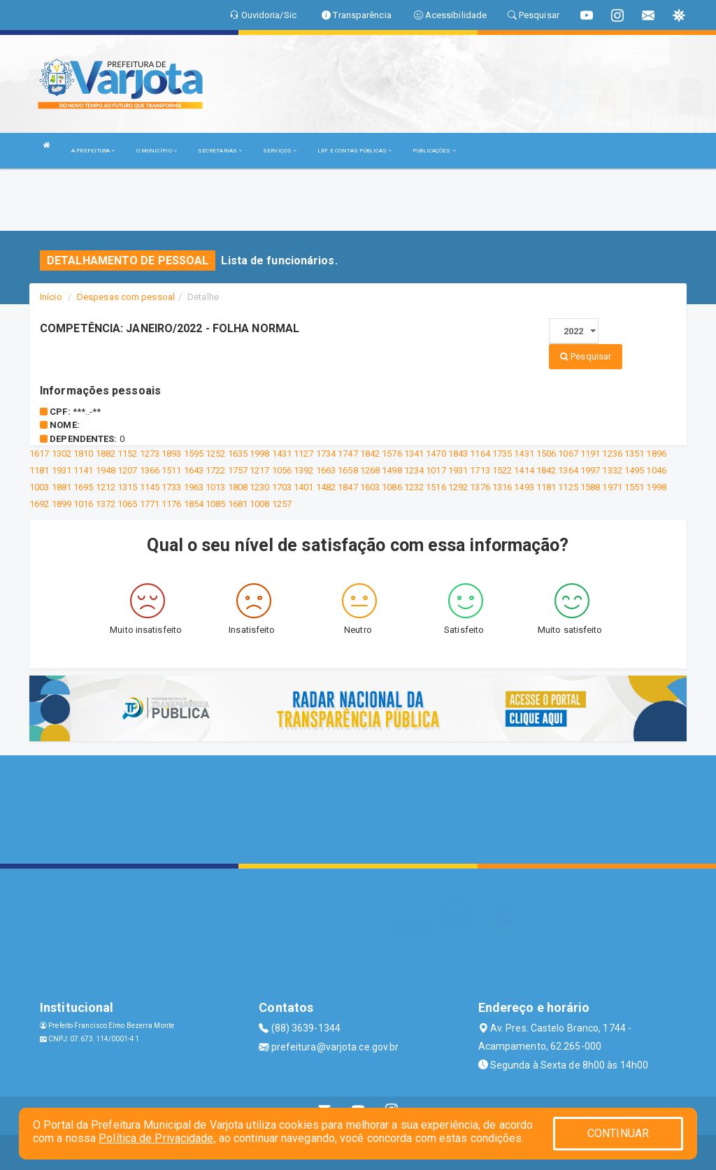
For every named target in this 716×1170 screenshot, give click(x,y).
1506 (546, 453)
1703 (282, 487)
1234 (414, 470)
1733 (171, 487)
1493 (524, 487)
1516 (435, 487)
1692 (39, 504)
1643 (193, 470)
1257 (282, 504)
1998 (259, 453)
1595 (193, 453)
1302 (61, 453)
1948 (105, 470)
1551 (634, 487)
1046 (656, 470)
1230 (259, 487)
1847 (347, 487)
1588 (590, 487)
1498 (391, 470)
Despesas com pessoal (126, 297)
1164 (479, 453)
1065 (127, 504)
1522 (502, 470)
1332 (612, 470)
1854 (193, 504)
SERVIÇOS (279, 151)
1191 (590, 453)
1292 (458, 487)
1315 (127, 487)
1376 (479, 487)
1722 (215, 470)
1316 (502, 487)
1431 (282, 453)
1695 (83, 487)
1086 (391, 487)
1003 (39, 487)
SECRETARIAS (220, 151)
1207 (127, 470)
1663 (326, 470)
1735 (502, 453)
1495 (634, 470)
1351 (634, 453)
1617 (39, 453)
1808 (238, 487)
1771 (149, 504)
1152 (127, 453)
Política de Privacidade (156, 1138)
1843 (458, 453)
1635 (238, 453)
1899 (61, 504)
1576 (391, 453)
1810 (83, 453)
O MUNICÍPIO (156, 151)
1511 (171, 470)
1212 (105, 487)
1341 (414, 453)
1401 (303, 487)
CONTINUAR (618, 1133)
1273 (149, 453)
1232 (414, 487)
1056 (282, 470)
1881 (61, 487)
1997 (590, 470)
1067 (568, 453)
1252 (215, 453)
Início (51, 297)
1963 (193, 487)
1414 (524, 470)
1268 (370, 470)
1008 (259, 504)
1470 (435, 453)
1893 (171, 453)
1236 (612, 453)
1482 (326, 487)
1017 (435, 470)
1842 (370, 453)
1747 (347, 453)
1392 (303, 470)
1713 (479, 470)
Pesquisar (585, 356)
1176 (171, 504)
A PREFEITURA (93, 151)
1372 (105, 504)
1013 (215, 487)
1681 (238, 504)
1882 (105, 453)
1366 (149, 470)
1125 (568, 487)
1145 (149, 487)
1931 (61, 470)
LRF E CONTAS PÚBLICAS (354, 151)
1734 (326, 453)
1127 (303, 453)
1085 (215, 504)
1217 (259, 470)
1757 (238, 470)
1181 (39, 470)
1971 (612, 487)
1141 (83, 470)
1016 (83, 504)
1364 (568, 470)
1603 (370, 487)
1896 (656, 453)
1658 (347, 470)
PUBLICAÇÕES (434, 151)
